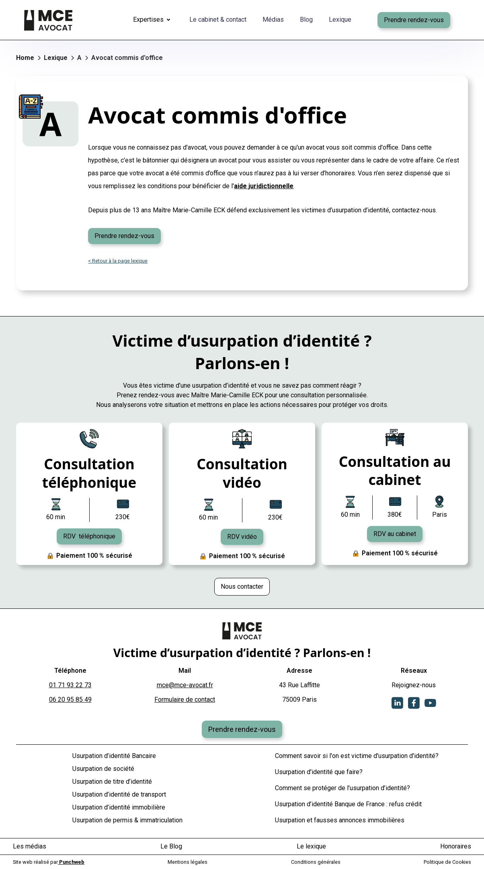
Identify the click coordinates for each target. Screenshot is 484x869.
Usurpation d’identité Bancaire (114, 756)
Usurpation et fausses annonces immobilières (339, 820)
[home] (48, 20)
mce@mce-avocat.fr (185, 685)
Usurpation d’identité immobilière (118, 807)
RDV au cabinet (394, 534)
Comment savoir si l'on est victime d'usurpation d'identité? (357, 756)
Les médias (29, 846)
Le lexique (311, 846)
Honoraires (455, 846)
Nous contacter (242, 586)
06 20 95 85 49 (70, 699)
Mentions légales (187, 862)
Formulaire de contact (184, 699)
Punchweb (71, 862)
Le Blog (171, 846)
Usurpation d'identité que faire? (319, 772)
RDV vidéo (242, 536)
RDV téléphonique (89, 536)
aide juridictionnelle (263, 186)
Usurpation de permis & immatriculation (127, 820)
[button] (153, 20)
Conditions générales (315, 862)
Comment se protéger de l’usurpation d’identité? (342, 788)
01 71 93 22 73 (70, 685)
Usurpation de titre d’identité (112, 781)
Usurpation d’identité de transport (119, 794)
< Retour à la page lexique (118, 261)
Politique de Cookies (447, 862)
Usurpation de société (103, 768)
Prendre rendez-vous (414, 20)
